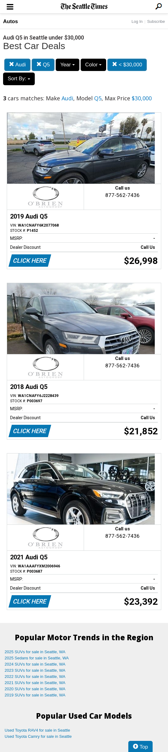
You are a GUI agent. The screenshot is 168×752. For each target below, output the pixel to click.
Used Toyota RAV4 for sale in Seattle (37, 730)
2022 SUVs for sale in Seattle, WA (35, 676)
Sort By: (19, 78)
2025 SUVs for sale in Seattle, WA (35, 652)
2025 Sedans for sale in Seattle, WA (37, 658)
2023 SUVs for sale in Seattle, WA (35, 670)
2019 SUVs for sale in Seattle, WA (35, 695)
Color (93, 65)
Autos (10, 21)
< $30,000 (127, 65)
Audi (17, 65)
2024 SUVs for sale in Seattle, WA (35, 664)
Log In (136, 21)
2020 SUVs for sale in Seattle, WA (35, 689)
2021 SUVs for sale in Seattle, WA (35, 682)
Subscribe (156, 21)
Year (67, 65)
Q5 (43, 65)
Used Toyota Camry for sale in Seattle (38, 736)
